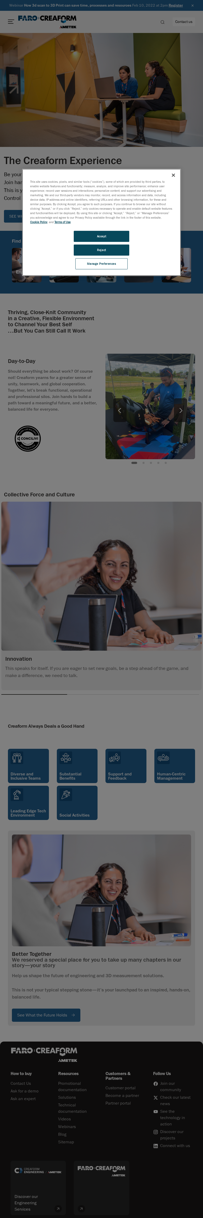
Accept (101, 236)
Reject (101, 250)
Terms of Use (62, 222)
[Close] (173, 175)
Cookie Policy (38, 222)
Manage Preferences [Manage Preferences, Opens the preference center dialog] (101, 263)
